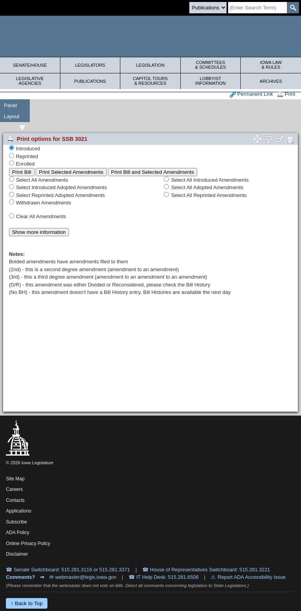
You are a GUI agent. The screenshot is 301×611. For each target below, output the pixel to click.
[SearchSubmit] (293, 7)
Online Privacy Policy (28, 543)
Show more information (39, 232)
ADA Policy (17, 532)
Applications (18, 511)
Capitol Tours (150, 81)
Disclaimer (17, 554)
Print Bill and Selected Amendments (152, 172)
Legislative (30, 81)
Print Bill (21, 172)
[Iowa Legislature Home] (150, 36)
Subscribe (16, 522)
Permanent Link (251, 94)
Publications (90, 81)
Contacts (15, 500)
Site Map (15, 479)
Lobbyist (211, 81)
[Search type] (208, 7)
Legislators (90, 65)
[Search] (257, 7)
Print (286, 94)
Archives (271, 81)
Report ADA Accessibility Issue (252, 577)
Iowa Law (271, 64)
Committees (211, 64)
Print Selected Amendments (71, 172)
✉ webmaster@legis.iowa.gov (82, 577)
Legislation (150, 65)
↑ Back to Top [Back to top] (26, 603)
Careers (14, 489)
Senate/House (30, 65)
